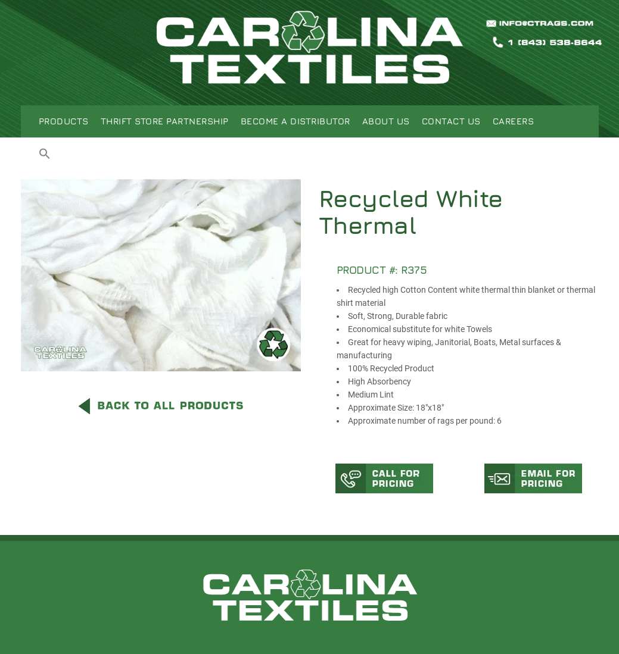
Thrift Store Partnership (165, 121)
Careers (513, 121)
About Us (386, 121)
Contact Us (451, 121)
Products (64, 121)
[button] (45, 155)
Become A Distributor (295, 121)
